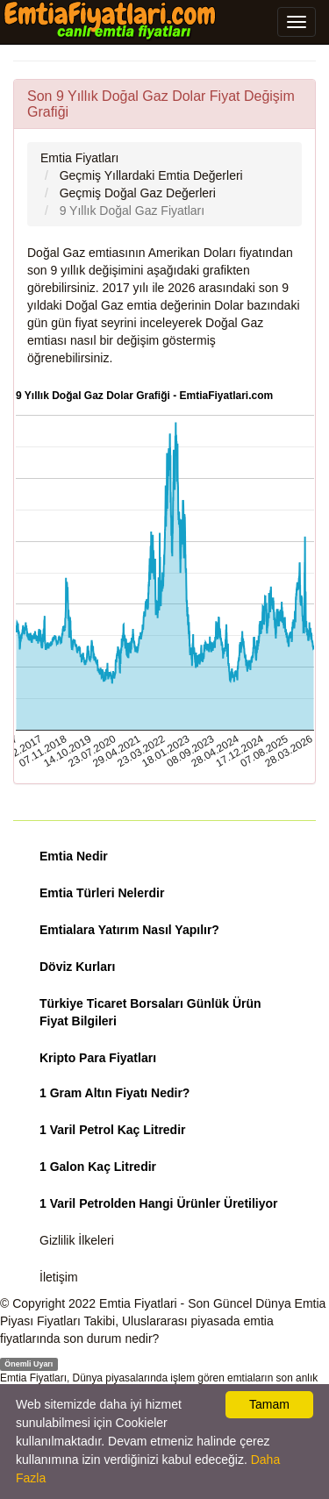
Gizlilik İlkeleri (76, 1240)
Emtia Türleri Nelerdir (101, 893)
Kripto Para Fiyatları (97, 1058)
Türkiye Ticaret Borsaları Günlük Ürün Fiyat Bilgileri (150, 1012)
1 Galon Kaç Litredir (97, 1167)
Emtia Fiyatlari (138, 1303)
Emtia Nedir (73, 856)
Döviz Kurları (77, 967)
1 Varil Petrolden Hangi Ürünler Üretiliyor (158, 1203)
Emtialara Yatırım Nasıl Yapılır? (129, 930)
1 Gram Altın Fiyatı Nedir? (114, 1093)
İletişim (58, 1277)
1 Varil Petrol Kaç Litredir (112, 1130)
